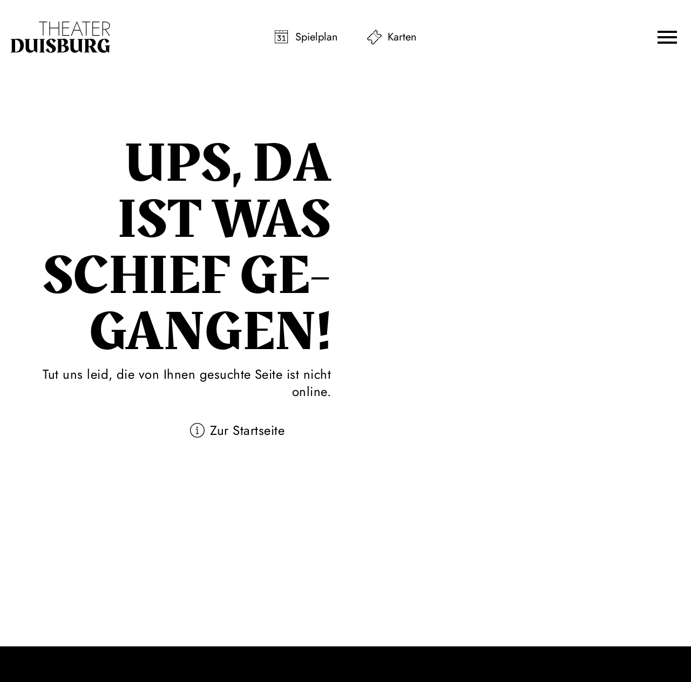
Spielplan (316, 37)
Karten (402, 37)
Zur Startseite (247, 430)
